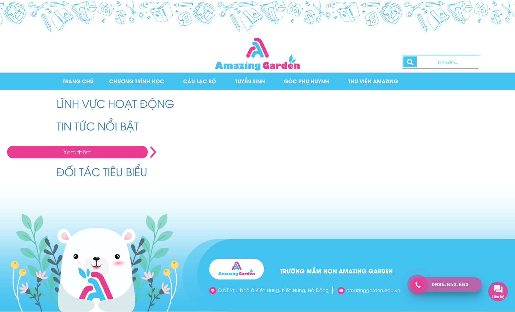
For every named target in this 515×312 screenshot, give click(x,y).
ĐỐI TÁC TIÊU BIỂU (102, 171)
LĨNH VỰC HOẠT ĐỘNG (115, 103)
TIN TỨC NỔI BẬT (98, 126)
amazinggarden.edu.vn (369, 290)
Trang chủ (78, 81)
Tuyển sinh (251, 81)
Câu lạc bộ (200, 81)
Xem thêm (77, 152)
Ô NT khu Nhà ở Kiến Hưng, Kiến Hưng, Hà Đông (269, 290)
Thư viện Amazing (374, 81)
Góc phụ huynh (307, 81)
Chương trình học (137, 81)
